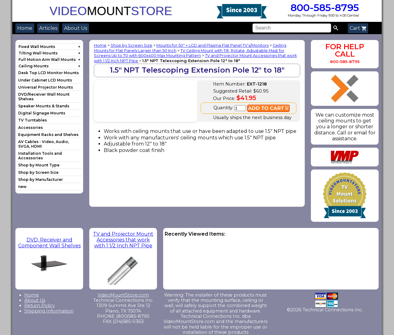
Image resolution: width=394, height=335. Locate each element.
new (22, 186)
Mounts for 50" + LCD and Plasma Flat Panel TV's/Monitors (212, 45)
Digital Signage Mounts (41, 113)
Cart (358, 28)
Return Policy (39, 305)
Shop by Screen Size (38, 172)
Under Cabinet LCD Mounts (45, 80)
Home (24, 28)
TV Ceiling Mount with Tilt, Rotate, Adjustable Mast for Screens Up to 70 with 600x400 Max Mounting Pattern (189, 53)
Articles (48, 28)
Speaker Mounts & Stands (43, 106)
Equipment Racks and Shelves (48, 134)
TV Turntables (32, 120)
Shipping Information (49, 311)
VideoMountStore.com (123, 295)
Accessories (30, 127)
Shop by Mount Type (38, 165)
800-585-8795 (323, 8)
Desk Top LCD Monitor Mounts (48, 72)
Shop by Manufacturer (40, 179)
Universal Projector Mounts (45, 87)
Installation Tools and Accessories (40, 155)
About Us (75, 28)
